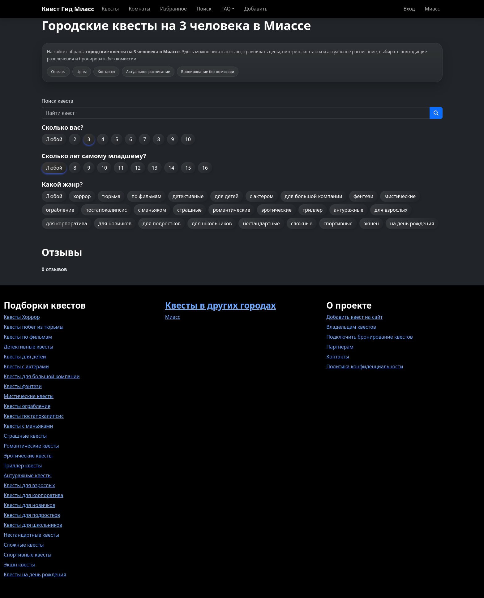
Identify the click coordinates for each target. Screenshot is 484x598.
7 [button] (144, 139)
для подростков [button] (162, 223)
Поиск (204, 8)
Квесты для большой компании (42, 376)
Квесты (110, 8)
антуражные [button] (348, 209)
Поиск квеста (57, 101)
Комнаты (139, 8)
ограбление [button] (60, 209)
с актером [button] (262, 196)
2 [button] (74, 139)
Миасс (432, 8)
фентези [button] (363, 196)
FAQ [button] (225, 8)
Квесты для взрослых (29, 485)
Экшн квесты (19, 564)
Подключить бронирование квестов (369, 336)
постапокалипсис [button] (106, 209)
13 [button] (154, 167)
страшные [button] (189, 209)
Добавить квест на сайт (354, 317)
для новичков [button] (114, 223)
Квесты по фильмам (28, 336)
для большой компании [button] (313, 196)
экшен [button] (371, 223)
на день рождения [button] (412, 223)
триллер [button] (313, 209)
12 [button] (137, 167)
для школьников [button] (212, 223)
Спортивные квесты (27, 554)
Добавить (256, 8)
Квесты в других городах (220, 305)
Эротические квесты (28, 455)
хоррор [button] (82, 196)
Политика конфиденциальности (364, 366)
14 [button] (171, 167)
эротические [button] (276, 209)
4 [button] (102, 139)
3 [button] (89, 139)
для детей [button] (226, 196)
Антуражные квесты (28, 475)
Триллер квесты (23, 465)
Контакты (337, 356)
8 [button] (158, 139)
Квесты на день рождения (35, 574)
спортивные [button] (338, 223)
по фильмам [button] (146, 196)
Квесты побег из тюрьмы (33, 326)
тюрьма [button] (111, 196)
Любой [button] (54, 139)
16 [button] (205, 167)
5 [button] (116, 139)
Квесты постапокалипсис (34, 416)
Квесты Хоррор (22, 317)
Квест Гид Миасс (68, 9)
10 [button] (188, 139)
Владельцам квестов (351, 326)
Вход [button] (409, 8)
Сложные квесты (24, 544)
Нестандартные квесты (31, 534)
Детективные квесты (28, 346)
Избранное (173, 8)
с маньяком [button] (152, 209)
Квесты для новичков (29, 505)
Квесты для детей (25, 356)
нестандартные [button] (261, 223)
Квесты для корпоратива (33, 495)
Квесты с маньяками (28, 425)
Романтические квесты (31, 445)
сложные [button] (301, 223)
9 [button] (172, 139)
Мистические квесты (29, 396)
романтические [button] (231, 209)
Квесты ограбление (27, 406)
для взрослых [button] (391, 209)
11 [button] (121, 167)
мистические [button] (400, 196)
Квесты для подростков (32, 515)
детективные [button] (188, 196)
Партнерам (339, 346)
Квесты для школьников (33, 525)
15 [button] (188, 167)
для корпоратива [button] (66, 223)
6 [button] (130, 139)
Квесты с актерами (26, 366)
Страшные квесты (25, 435)
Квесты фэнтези (23, 386)
